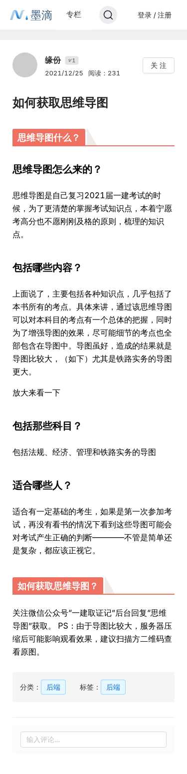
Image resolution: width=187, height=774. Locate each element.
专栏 (73, 14)
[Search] (108, 15)
